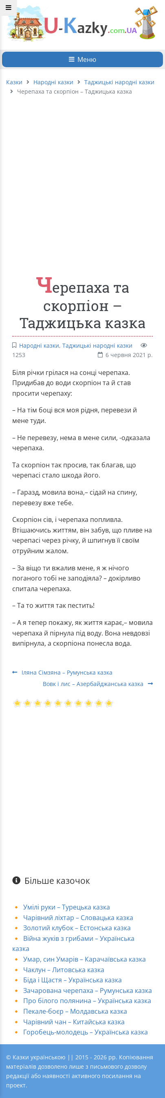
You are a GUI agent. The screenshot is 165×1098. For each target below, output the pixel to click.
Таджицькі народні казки (119, 82)
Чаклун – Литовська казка (63, 969)
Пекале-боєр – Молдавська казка (75, 1011)
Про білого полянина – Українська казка (87, 1000)
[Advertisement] (76, 181)
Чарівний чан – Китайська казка (74, 1021)
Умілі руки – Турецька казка (66, 907)
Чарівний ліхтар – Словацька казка (78, 917)
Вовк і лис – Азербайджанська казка (98, 684)
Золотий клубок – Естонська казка (77, 927)
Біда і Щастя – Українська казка (72, 979)
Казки (14, 82)
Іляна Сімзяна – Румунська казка (62, 672)
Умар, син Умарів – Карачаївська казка (84, 959)
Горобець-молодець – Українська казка (85, 1032)
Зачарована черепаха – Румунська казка (87, 990)
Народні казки (53, 82)
